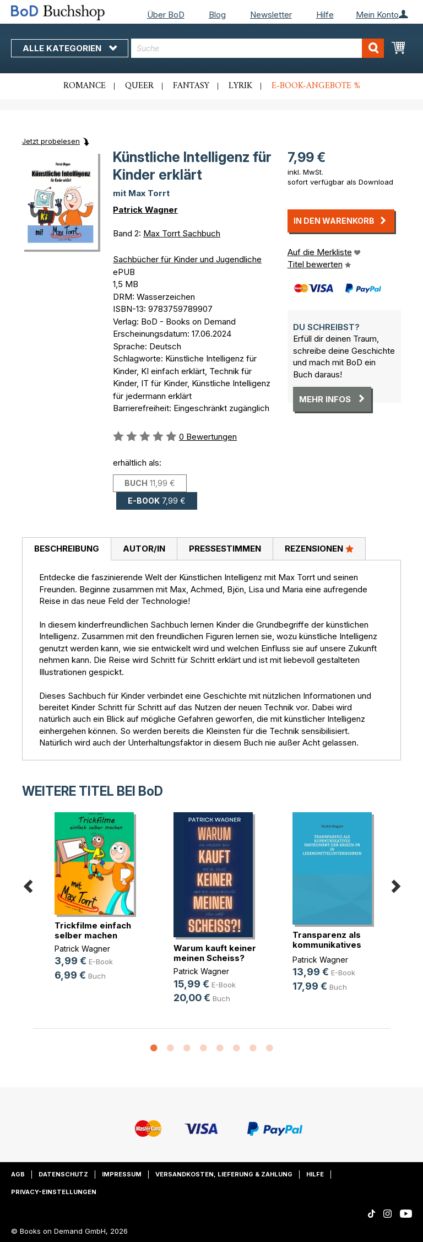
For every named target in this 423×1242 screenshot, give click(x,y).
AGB (18, 1174)
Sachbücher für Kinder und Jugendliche (187, 259)
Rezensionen (319, 548)
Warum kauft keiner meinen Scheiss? (214, 953)
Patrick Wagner (145, 209)
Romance (84, 86)
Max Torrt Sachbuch (181, 233)
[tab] (66, 549)
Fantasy (191, 86)
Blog (217, 14)
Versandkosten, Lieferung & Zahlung (223, 1174)
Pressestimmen (225, 548)
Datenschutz (63, 1174)
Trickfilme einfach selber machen (93, 930)
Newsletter (271, 14)
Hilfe (325, 14)
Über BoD (166, 14)
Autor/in (144, 548)
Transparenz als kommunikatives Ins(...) (326, 945)
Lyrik (240, 86)
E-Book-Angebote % (316, 86)
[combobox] (257, 48)
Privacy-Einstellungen (53, 1192)
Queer (139, 86)
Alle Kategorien (70, 48)
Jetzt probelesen (51, 141)
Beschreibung (66, 548)
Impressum (122, 1174)
